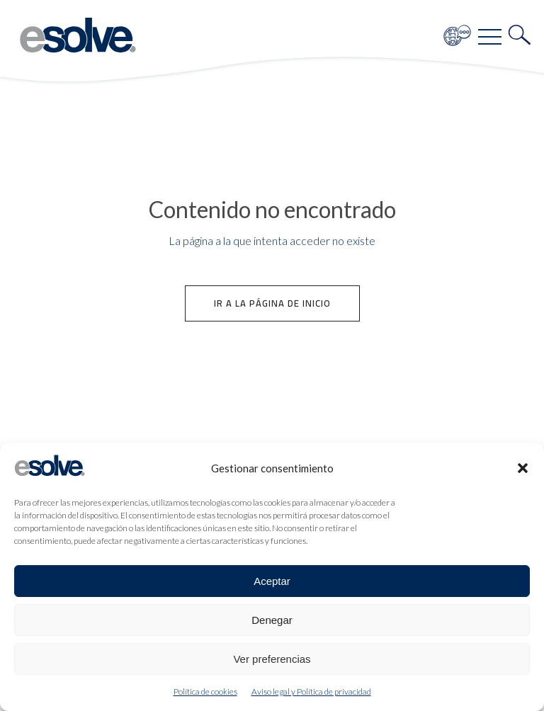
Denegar (272, 620)
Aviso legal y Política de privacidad (311, 691)
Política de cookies (205, 691)
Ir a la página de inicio (272, 303)
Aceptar (272, 581)
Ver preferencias (271, 659)
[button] (523, 468)
